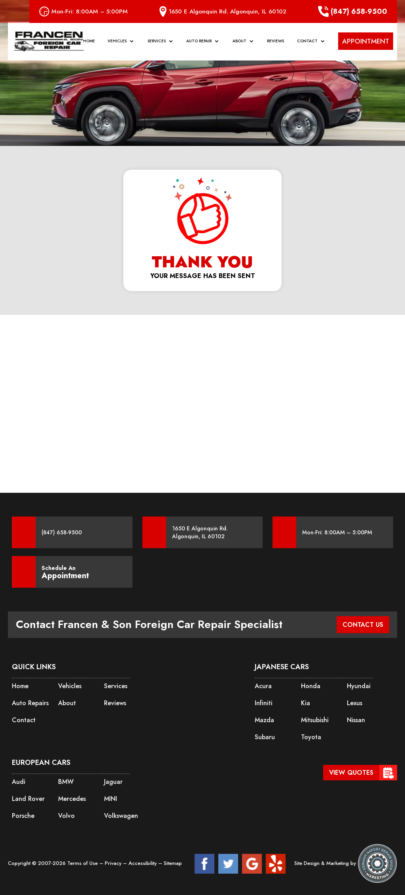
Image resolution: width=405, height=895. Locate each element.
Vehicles (117, 42)
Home (89, 42)
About (239, 42)
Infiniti (264, 703)
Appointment (65, 576)
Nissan (356, 720)
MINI (110, 798)
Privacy (114, 863)
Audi (18, 781)
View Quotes (351, 772)
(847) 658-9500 (352, 11)
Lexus (354, 703)
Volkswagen (121, 815)
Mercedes (72, 798)
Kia (305, 703)
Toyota (311, 737)
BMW (66, 781)
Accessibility (143, 863)
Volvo (66, 815)
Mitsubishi (315, 720)
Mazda (264, 720)
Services (157, 42)
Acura (263, 686)
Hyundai (359, 686)
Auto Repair (199, 42)
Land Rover (28, 798)
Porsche (23, 815)
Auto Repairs (30, 703)
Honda (310, 686)
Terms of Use (83, 863)
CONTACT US (363, 624)
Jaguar (113, 781)
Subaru (265, 737)
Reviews (275, 42)
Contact (307, 42)
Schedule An (65, 572)
